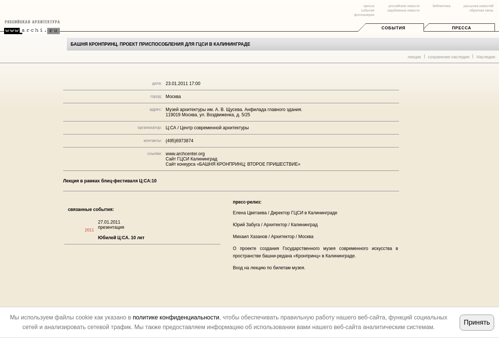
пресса (368, 6)
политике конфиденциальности (176, 317)
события (367, 10)
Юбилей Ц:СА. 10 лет (121, 237)
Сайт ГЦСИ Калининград (191, 159)
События (393, 28)
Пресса (461, 28)
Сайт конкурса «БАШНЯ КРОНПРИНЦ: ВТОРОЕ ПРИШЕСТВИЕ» (233, 164)
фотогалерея (364, 15)
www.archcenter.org (185, 153)
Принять (477, 322)
